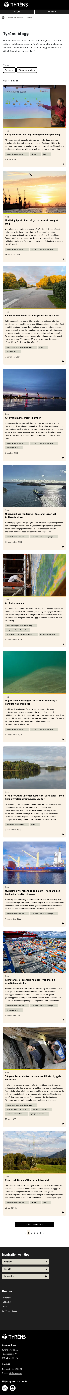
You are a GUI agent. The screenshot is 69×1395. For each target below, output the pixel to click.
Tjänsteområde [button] (27, 70)
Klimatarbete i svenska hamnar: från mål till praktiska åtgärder (30, 982)
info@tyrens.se (15, 1373)
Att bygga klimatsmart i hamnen (23, 418)
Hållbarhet (6, 1302)
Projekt (25, 1269)
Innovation (25, 1276)
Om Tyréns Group (9, 1311)
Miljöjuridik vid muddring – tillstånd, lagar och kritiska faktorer (30, 516)
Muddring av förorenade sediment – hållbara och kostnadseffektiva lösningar (32, 893)
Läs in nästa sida (34, 1224)
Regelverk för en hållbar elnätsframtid (27, 1180)
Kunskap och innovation (15, 17)
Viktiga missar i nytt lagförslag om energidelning (32, 135)
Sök (17, 11)
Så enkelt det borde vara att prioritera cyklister (32, 316)
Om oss (5, 1306)
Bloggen (25, 1262)
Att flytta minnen (14, 603)
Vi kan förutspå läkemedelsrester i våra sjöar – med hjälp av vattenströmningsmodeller (34, 797)
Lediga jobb (7, 1297)
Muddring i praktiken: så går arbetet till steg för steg (32, 222)
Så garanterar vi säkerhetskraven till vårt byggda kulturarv (33, 1078)
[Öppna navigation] (52, 12)
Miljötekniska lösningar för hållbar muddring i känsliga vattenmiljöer (31, 702)
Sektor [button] (9, 70)
